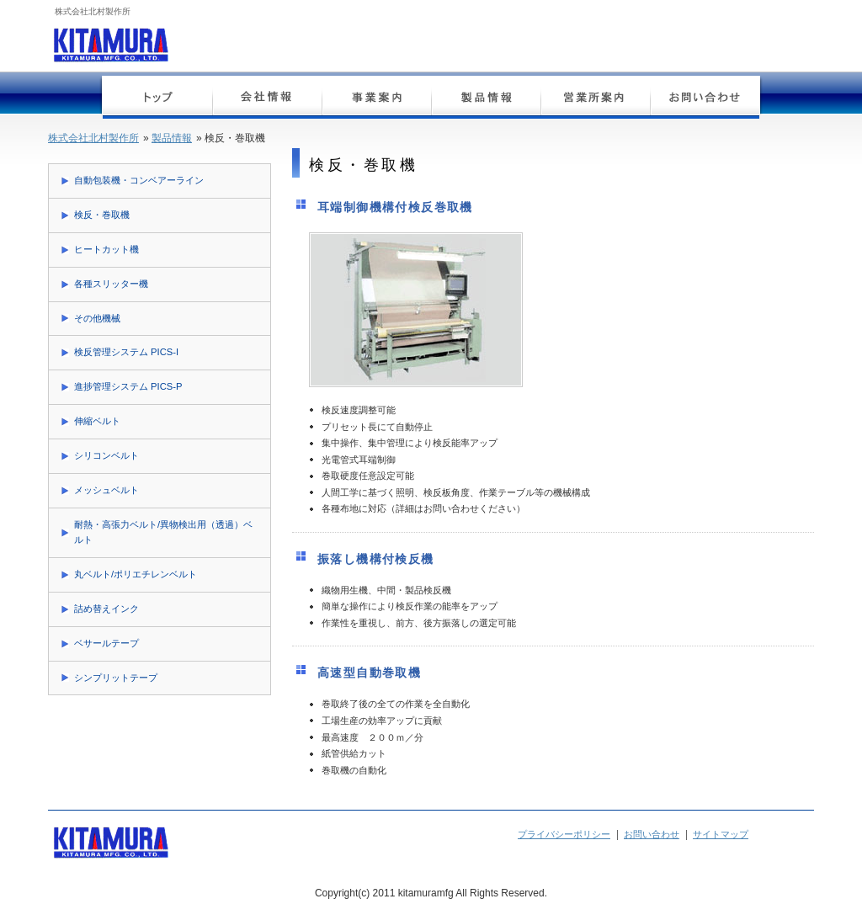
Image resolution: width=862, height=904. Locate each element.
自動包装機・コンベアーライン (139, 180)
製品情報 (485, 99)
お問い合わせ (704, 99)
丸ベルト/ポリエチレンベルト (135, 574)
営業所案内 (595, 99)
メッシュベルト (106, 490)
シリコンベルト (106, 455)
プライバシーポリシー (564, 834)
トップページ (157, 99)
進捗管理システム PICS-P (128, 386)
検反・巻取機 (102, 215)
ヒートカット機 (106, 249)
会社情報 (267, 99)
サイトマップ (720, 834)
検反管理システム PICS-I (126, 352)
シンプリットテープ (115, 678)
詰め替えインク (106, 609)
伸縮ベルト (97, 421)
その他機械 (97, 318)
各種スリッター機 (111, 284)
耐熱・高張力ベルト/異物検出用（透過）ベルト (163, 532)
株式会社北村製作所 (93, 138)
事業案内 (376, 99)
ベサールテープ (106, 643)
